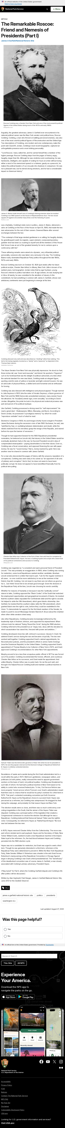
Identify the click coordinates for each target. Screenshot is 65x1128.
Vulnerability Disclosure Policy (12, 1110)
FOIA (3, 1089)
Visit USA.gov (7, 1123)
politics (40, 895)
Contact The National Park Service (14, 1096)
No (9, 936)
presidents (51, 895)
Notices (4, 1092)
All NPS (21, 963)
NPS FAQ (4, 1099)
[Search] (29, 956)
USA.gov (4, 1113)
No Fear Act (5, 1103)
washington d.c (9, 901)
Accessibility (6, 1082)
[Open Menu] (57, 9)
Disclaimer (5, 1106)
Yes (9, 929)
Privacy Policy (6, 1085)
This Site (8, 963)
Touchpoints (50, 945)
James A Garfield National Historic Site (17, 41)
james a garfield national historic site (18, 895)
